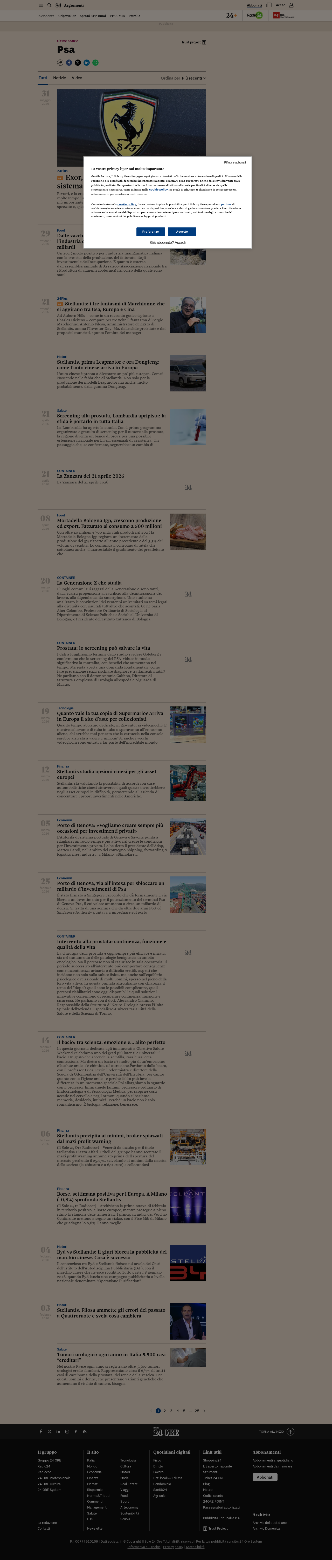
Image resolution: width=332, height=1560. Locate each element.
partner (226, 204)
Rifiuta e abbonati (235, 162)
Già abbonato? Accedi (168, 242)
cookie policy (158, 189)
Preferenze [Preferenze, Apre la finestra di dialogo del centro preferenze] (150, 231)
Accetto (182, 231)
